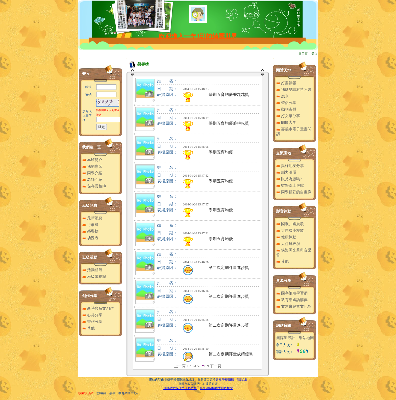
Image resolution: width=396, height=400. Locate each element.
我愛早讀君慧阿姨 (293, 90)
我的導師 (92, 166)
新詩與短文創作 (98, 308)
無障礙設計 (285, 338)
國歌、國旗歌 (290, 224)
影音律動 (283, 211)
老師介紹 (92, 180)
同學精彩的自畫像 (293, 192)
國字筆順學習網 (292, 293)
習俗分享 (286, 103)
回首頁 (303, 53)
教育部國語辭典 (292, 300)
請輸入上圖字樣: (87, 116)
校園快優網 (85, 393)
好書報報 (286, 83)
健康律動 (286, 237)
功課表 (90, 238)
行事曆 (90, 225)
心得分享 (92, 315)
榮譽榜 (90, 231)
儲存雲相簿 (94, 186)
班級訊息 (89, 205)
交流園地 (283, 153)
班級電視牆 (94, 277)
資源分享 (283, 281)
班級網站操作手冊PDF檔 (216, 388)
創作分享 (89, 296)
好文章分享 (288, 116)
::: (79, 58)
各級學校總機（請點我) (231, 379)
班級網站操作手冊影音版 (180, 388)
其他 (88, 328)
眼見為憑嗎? (289, 179)
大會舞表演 (288, 244)
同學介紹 (92, 173)
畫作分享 (92, 322)
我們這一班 (91, 147)
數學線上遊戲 (290, 185)
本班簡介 (92, 160)
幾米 (282, 96)
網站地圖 (306, 338)
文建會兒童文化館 (293, 306)
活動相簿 (92, 270)
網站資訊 (283, 326)
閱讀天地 (283, 70)
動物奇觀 (286, 109)
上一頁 (180, 366)
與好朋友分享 (290, 166)
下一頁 (215, 366)
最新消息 (92, 218)
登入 (314, 53)
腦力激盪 (286, 172)
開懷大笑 (286, 122)
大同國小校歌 (290, 230)
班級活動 (89, 257)
